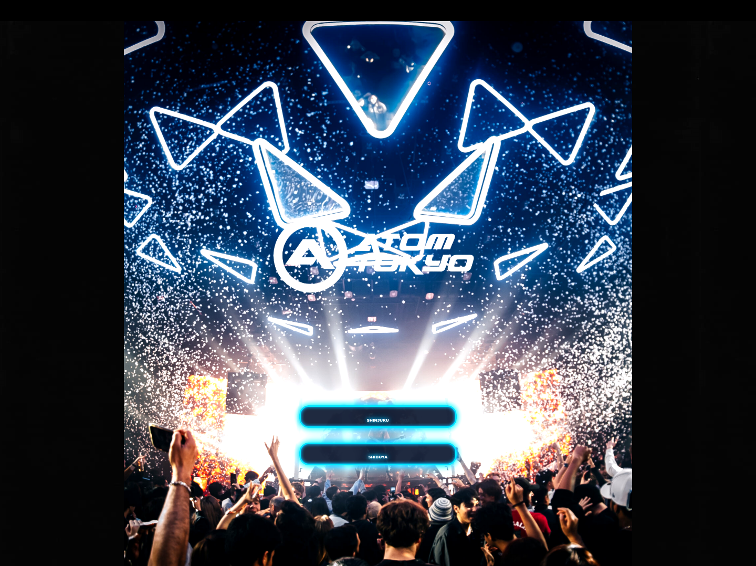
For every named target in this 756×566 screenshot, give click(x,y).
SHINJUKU (378, 397)
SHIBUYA (378, 479)
